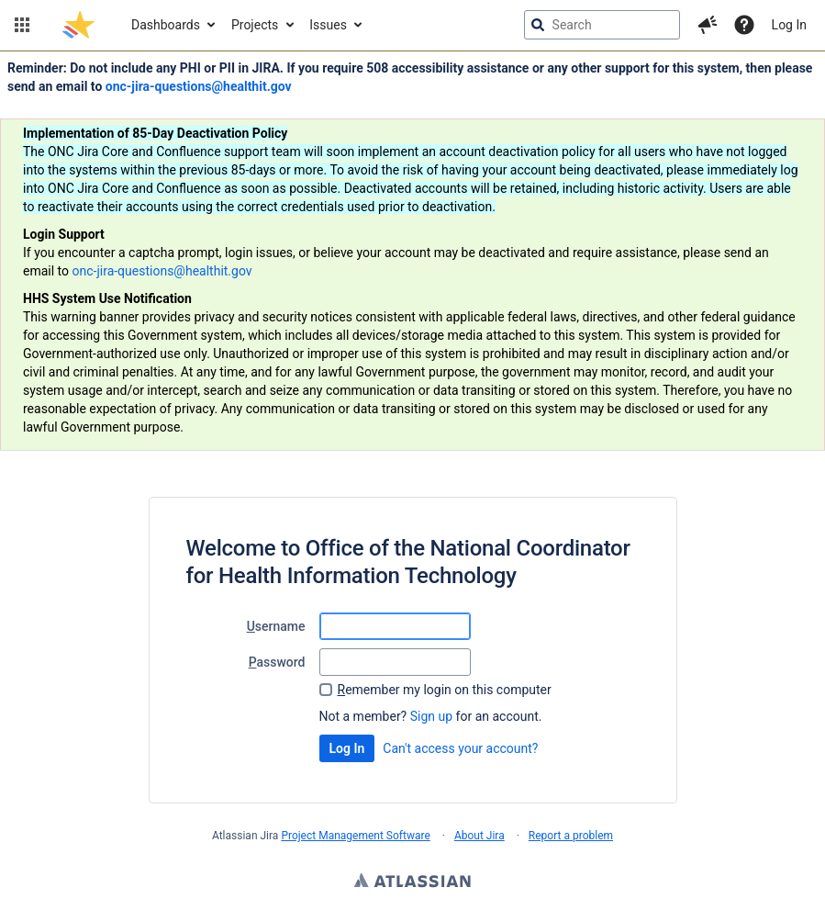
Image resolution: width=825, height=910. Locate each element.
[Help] (744, 24)
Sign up (431, 716)
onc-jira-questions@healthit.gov (199, 86)
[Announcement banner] (412, 251)
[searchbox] (602, 24)
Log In (789, 24)
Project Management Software (355, 835)
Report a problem (571, 835)
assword (277, 662)
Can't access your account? (460, 748)
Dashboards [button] (165, 24)
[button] (22, 24)
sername (276, 626)
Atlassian (412, 882)
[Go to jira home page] (78, 24)
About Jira (479, 835)
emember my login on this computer (445, 689)
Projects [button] (254, 24)
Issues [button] (328, 24)
